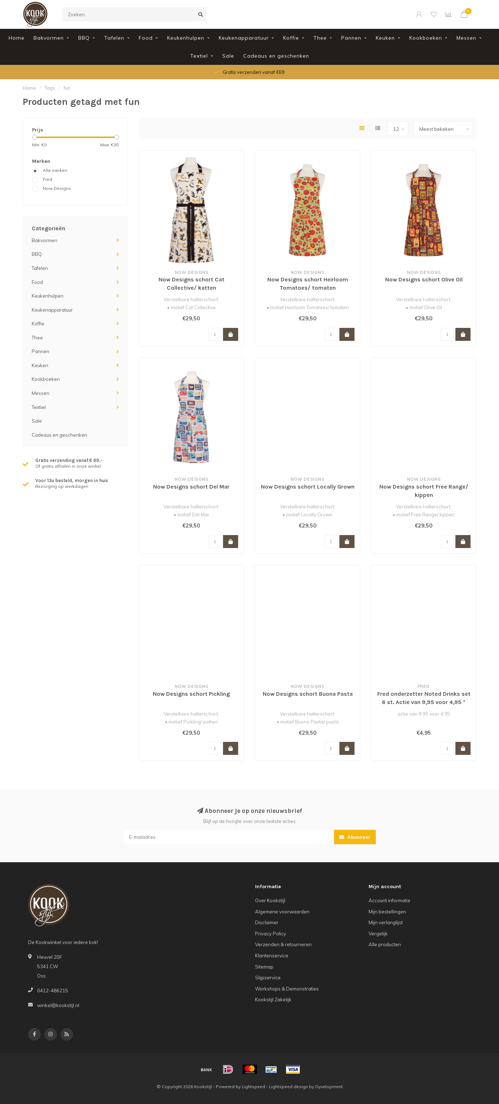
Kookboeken (425, 38)
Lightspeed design (288, 1086)
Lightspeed (253, 1086)
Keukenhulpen (185, 38)
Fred (47, 179)
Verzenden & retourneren (283, 944)
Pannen (351, 38)
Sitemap (264, 967)
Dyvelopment (329, 1086)
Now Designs (57, 188)
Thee (320, 38)
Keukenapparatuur (244, 38)
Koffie (291, 38)
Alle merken (55, 170)
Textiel (199, 56)
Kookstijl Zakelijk (273, 999)
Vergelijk (378, 933)
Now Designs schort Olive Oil (424, 279)
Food (146, 38)
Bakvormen (49, 38)
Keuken (385, 38)
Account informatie (389, 900)
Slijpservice (268, 977)
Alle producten (385, 944)
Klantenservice (271, 955)
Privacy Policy (270, 933)
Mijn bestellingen (387, 911)
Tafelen (114, 38)
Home (16, 38)
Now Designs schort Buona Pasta (308, 693)
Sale (228, 56)
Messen (466, 38)
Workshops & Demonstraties (287, 989)
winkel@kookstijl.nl (58, 1005)
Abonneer (354, 837)
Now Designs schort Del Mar (191, 486)
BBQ (84, 38)
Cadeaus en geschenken (276, 56)
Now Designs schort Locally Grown (308, 486)
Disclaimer (267, 922)
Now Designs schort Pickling (191, 693)
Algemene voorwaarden (282, 911)
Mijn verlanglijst (386, 922)
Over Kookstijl (270, 900)
